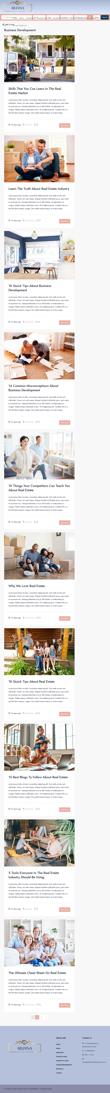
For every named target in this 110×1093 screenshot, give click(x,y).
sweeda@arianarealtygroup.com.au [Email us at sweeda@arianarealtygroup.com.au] (94, 1062)
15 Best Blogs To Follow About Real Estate (38, 777)
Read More (64, 125)
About (21, 18)
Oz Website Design (46, 1089)
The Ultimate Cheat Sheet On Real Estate (37, 973)
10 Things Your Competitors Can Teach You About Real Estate (39, 487)
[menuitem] (8, 24)
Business (29, 125)
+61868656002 (90, 1051)
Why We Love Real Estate (26, 586)
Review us (94, 18)
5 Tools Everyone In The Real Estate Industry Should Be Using (33, 875)
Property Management (79, 18)
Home (15, 18)
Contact (104, 18)
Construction (30, 220)
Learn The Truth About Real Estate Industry (38, 188)
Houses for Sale (44, 18)
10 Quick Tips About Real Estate (31, 681)
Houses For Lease (60, 18)
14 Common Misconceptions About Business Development (33, 387)
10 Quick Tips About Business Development (29, 287)
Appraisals (30, 18)
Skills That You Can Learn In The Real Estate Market (34, 90)
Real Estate (30, 322)
